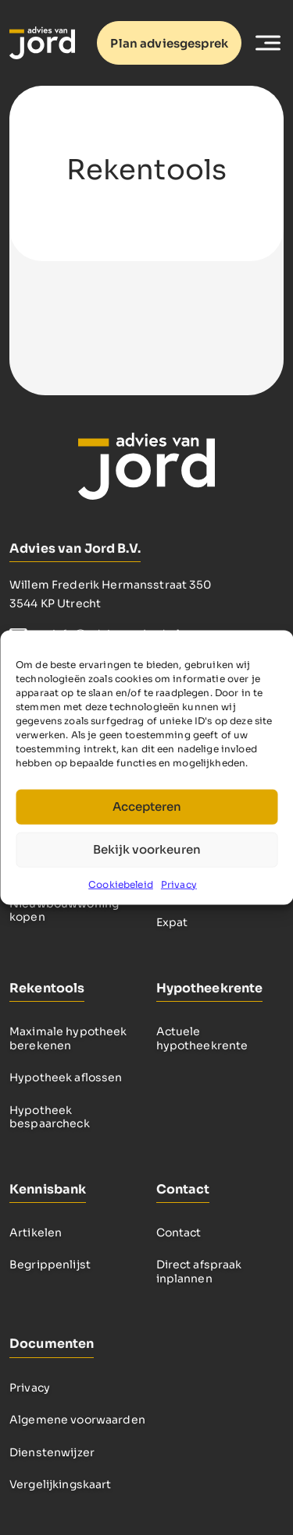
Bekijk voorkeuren (147, 849)
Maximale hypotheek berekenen (68, 1038)
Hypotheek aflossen (66, 1077)
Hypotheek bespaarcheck (49, 1117)
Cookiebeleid (120, 884)
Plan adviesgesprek (169, 43)
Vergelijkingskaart (60, 1484)
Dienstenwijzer (52, 1452)
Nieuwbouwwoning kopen (64, 911)
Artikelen (35, 1233)
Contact (179, 1233)
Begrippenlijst (50, 1264)
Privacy (179, 884)
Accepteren (147, 806)
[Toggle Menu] (267, 42)
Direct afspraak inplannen (199, 1271)
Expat (172, 922)
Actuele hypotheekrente (202, 1038)
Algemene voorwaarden (77, 1420)
